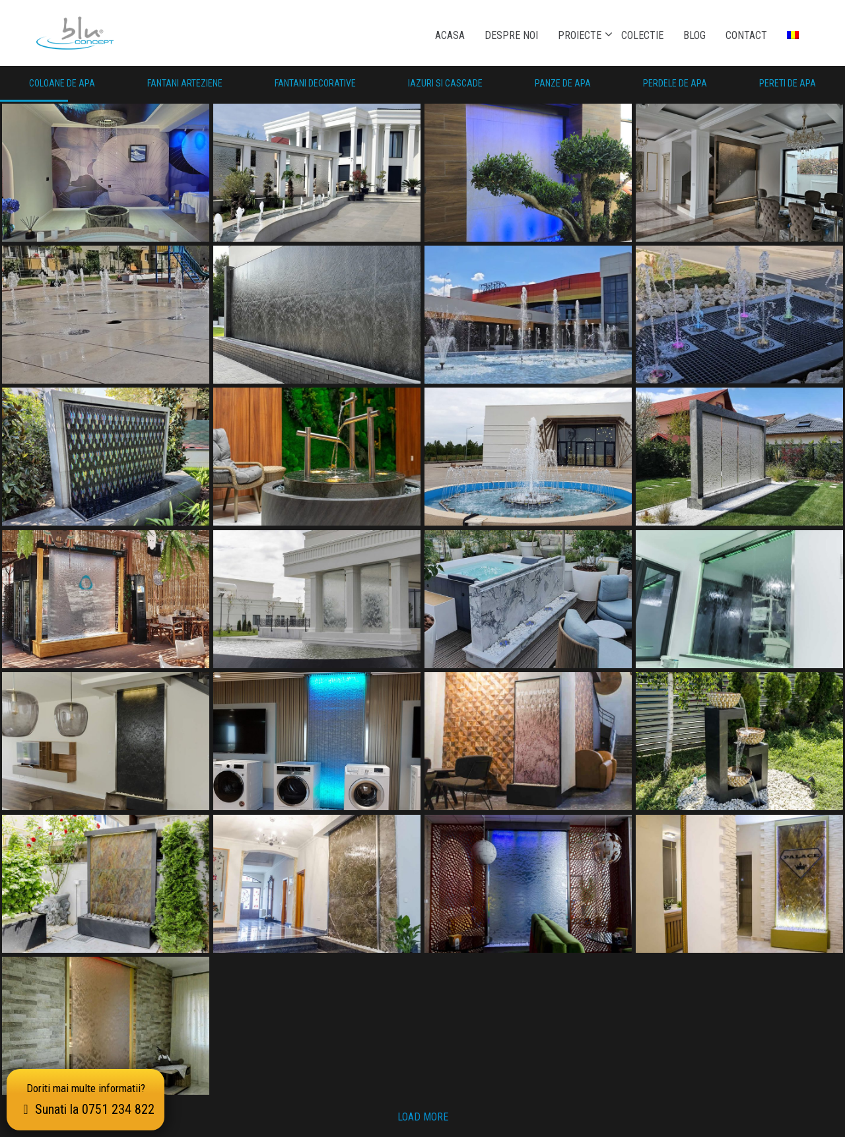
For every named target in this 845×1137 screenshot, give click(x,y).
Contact (746, 35)
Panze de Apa (563, 83)
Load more (422, 1117)
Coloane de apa (62, 83)
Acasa (450, 35)
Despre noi (511, 35)
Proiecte (579, 35)
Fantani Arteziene (184, 83)
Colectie (642, 35)
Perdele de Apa (675, 83)
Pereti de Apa (787, 83)
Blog (694, 35)
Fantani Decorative (315, 83)
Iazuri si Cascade (445, 83)
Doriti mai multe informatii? (85, 1099)
